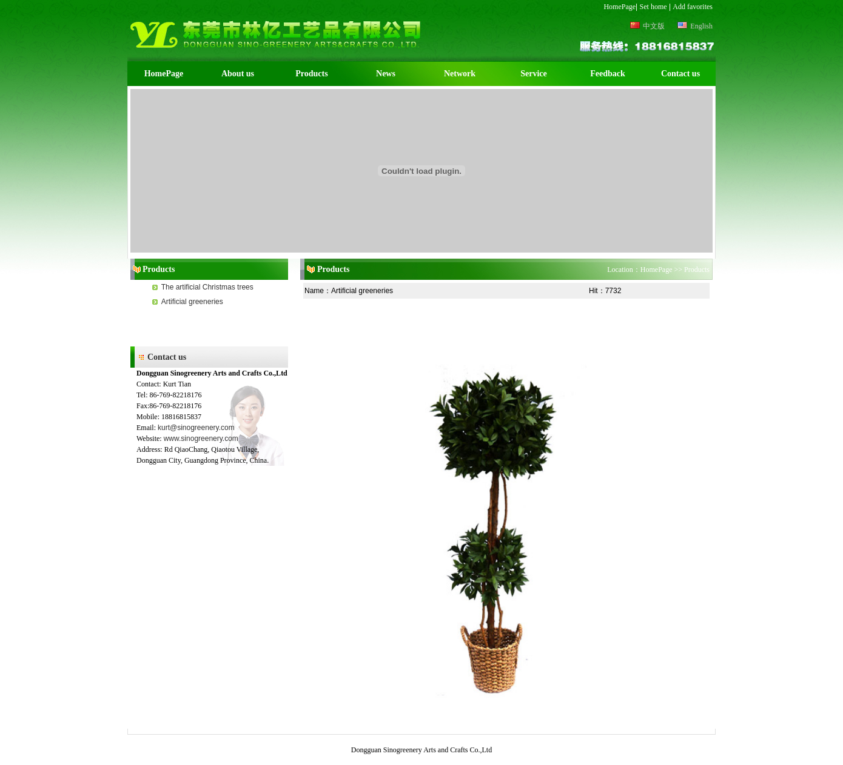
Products (311, 73)
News (385, 73)
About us (237, 73)
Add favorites (693, 6)
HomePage (619, 6)
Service (533, 73)
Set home (653, 6)
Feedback (607, 73)
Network (459, 73)
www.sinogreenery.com (201, 438)
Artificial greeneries (192, 301)
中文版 (647, 26)
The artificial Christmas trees (207, 287)
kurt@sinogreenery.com (196, 427)
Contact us (680, 73)
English (695, 26)
